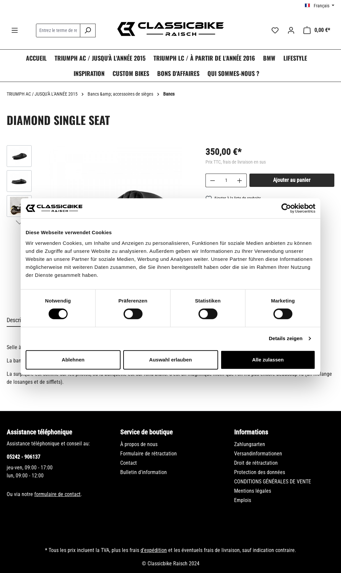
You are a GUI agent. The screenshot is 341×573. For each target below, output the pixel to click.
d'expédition (154, 550)
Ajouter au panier (291, 180)
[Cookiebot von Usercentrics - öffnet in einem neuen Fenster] (286, 208)
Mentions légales (252, 491)
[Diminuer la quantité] (212, 180)
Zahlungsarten (249, 444)
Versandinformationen (258, 453)
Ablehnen (73, 359)
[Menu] (15, 30)
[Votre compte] (291, 30)
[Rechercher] (88, 30)
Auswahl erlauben (170, 359)
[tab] (20, 320)
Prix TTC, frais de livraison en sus (235, 162)
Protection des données (259, 472)
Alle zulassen (268, 359)
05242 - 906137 (23, 457)
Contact (128, 463)
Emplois (242, 500)
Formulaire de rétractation (148, 453)
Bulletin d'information (143, 472)
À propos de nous (139, 444)
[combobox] (58, 30)
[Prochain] (19, 222)
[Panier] (316, 30)
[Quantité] (226, 180)
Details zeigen (285, 338)
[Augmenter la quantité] (240, 180)
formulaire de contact (57, 494)
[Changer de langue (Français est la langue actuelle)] (319, 5)
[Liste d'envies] (275, 30)
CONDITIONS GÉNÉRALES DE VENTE (272, 481)
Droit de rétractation (256, 463)
